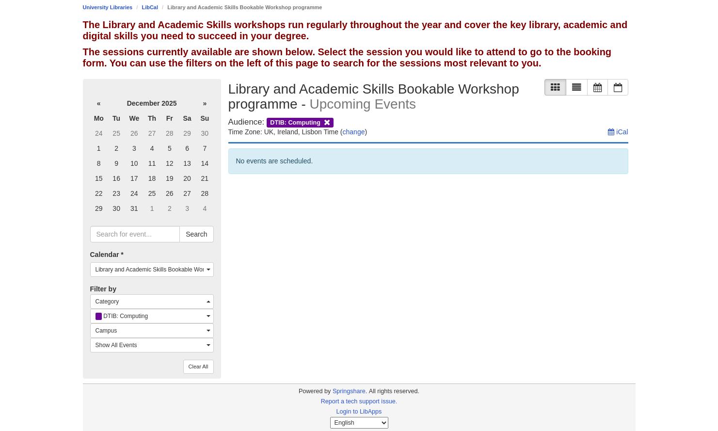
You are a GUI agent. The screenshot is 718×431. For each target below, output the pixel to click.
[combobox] (152, 269)
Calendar (107, 254)
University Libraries (108, 7)
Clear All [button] (198, 366)
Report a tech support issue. (359, 401)
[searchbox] (135, 234)
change (354, 132)
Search (196, 234)
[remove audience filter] (300, 122)
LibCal (150, 7)
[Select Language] (359, 423)
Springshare (349, 391)
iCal (618, 132)
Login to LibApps (359, 411)
